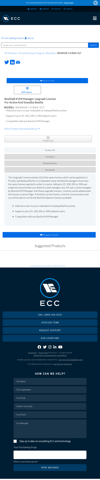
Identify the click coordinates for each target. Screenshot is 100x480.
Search (71, 9)
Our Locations (50, 339)
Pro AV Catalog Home (12, 39)
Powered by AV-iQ (59, 267)
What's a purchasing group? (26, 463)
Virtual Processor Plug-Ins (31, 54)
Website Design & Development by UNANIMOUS (50, 356)
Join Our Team (50, 323)
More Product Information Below (22, 129)
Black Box (51, 54)
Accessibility (32, 354)
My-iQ (29, 39)
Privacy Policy (47, 267)
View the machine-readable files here (70, 361)
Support (45, 9)
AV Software (10, 54)
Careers (31, 9)
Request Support (50, 331)
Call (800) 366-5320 (50, 316)
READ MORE (69, 3)
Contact (58, 9)
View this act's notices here (62, 365)
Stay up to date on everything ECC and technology (45, 442)
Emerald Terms (36, 267)
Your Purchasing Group (25, 448)
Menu (94, 19)
